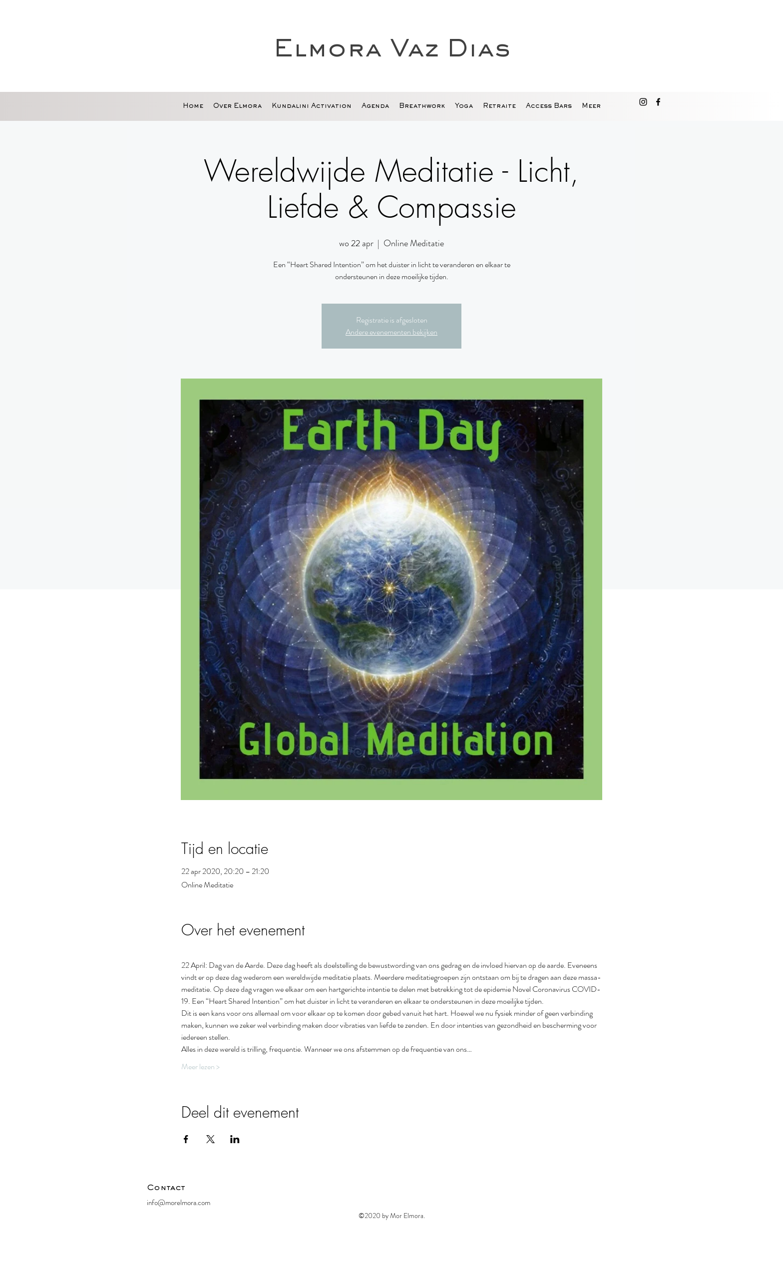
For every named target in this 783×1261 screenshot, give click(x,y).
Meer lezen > (200, 1066)
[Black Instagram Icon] (643, 102)
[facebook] (658, 102)
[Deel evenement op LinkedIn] (235, 1139)
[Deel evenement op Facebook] (186, 1139)
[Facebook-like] (573, 1191)
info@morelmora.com (178, 1202)
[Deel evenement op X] (210, 1139)
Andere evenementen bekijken (391, 332)
